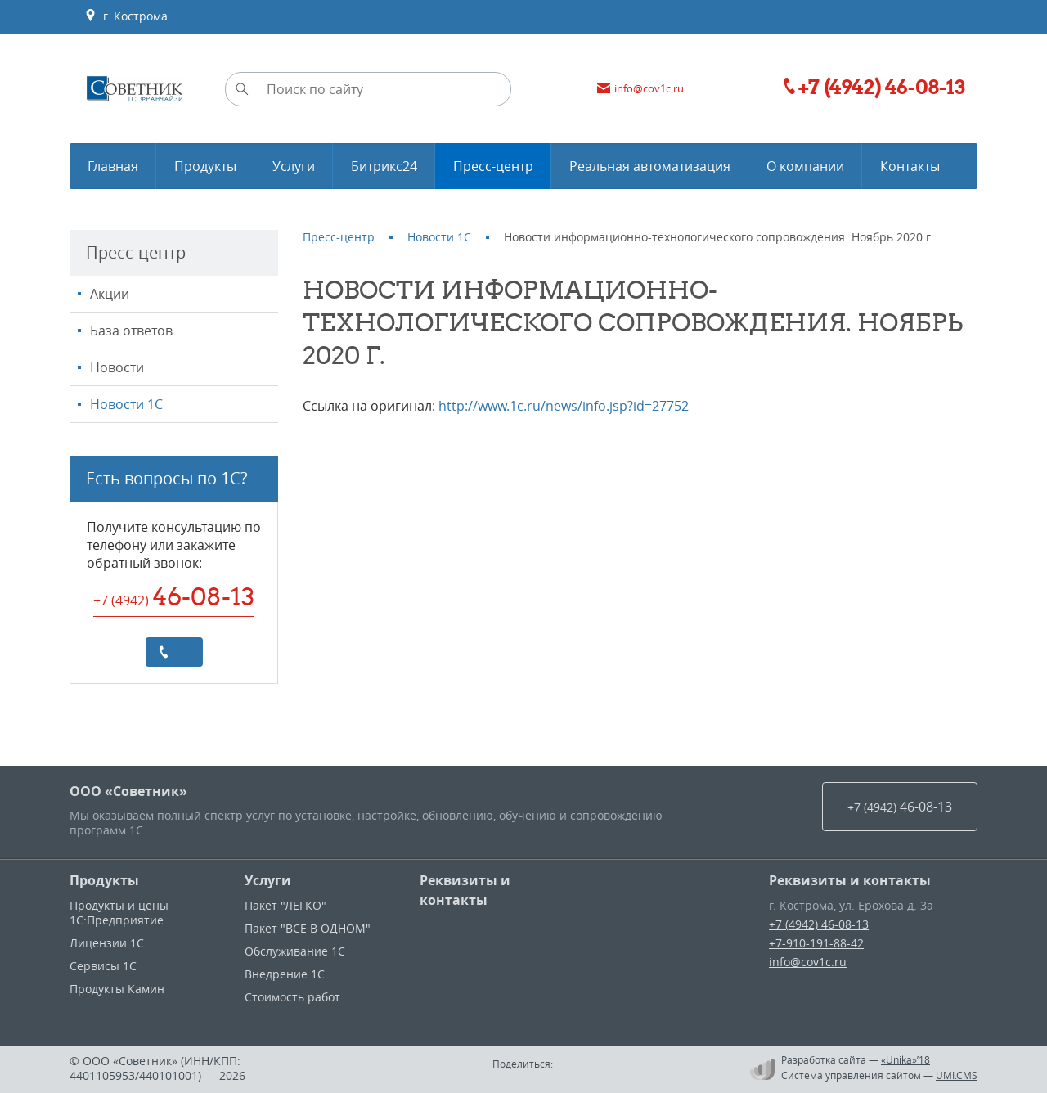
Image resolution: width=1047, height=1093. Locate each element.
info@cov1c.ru (808, 961)
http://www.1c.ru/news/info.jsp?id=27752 (563, 406)
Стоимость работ (292, 997)
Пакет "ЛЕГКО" (285, 905)
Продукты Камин (117, 988)
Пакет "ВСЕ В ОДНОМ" (308, 928)
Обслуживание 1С (295, 951)
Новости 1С (126, 404)
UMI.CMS (956, 1075)
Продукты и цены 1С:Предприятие (119, 912)
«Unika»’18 (905, 1059)
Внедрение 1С (285, 974)
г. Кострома (126, 16)
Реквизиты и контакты (465, 890)
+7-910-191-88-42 (816, 943)
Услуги (268, 880)
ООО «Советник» (128, 791)
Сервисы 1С (103, 966)
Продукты (104, 880)
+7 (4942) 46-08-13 (819, 924)
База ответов (131, 331)
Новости (117, 367)
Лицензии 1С (107, 943)
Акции (109, 294)
